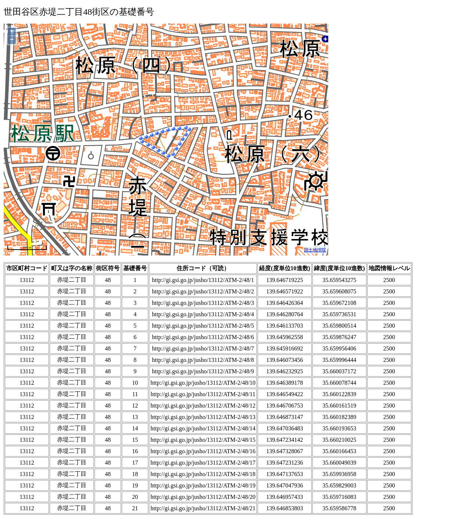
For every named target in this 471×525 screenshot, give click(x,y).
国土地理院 (315, 250)
